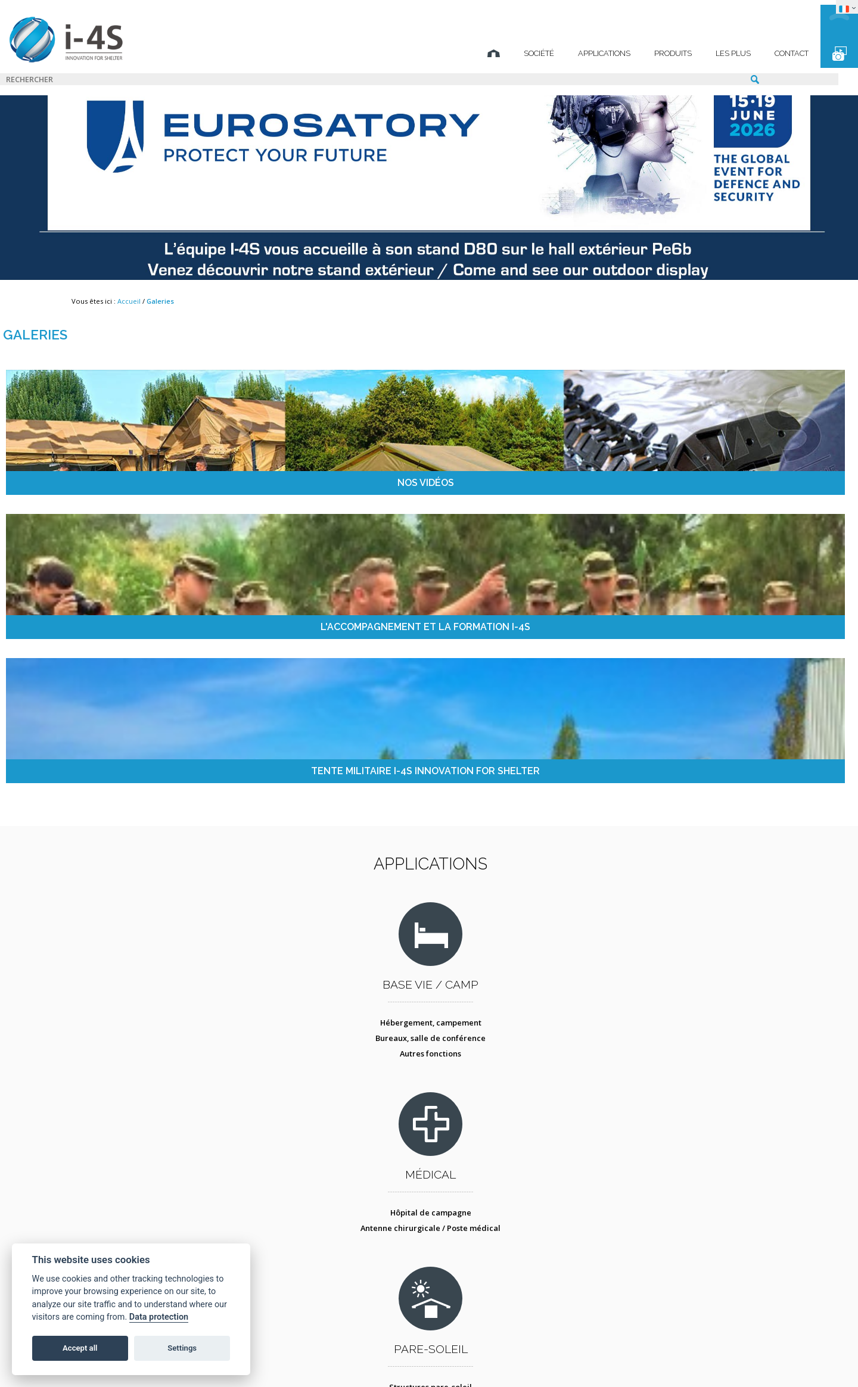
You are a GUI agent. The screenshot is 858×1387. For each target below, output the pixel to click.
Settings (182, 1348)
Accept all (80, 1348)
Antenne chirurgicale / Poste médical (342, 782)
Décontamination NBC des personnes (342, 986)
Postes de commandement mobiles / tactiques (689, 772)
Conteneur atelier (516, 986)
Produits (601, 53)
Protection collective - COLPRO (342, 1001)
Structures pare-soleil (516, 767)
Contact (719, 53)
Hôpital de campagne (342, 767)
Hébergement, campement (168, 767)
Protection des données (380, 1360)
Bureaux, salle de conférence (168, 782)
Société (467, 53)
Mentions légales (271, 1360)
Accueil (129, 301)
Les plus (661, 53)
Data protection (158, 1317)
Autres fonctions (168, 798)
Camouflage (516, 782)
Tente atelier (516, 1001)
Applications (532, 53)
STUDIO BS (527, 1360)
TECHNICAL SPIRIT (647, 1360)
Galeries (160, 301)
